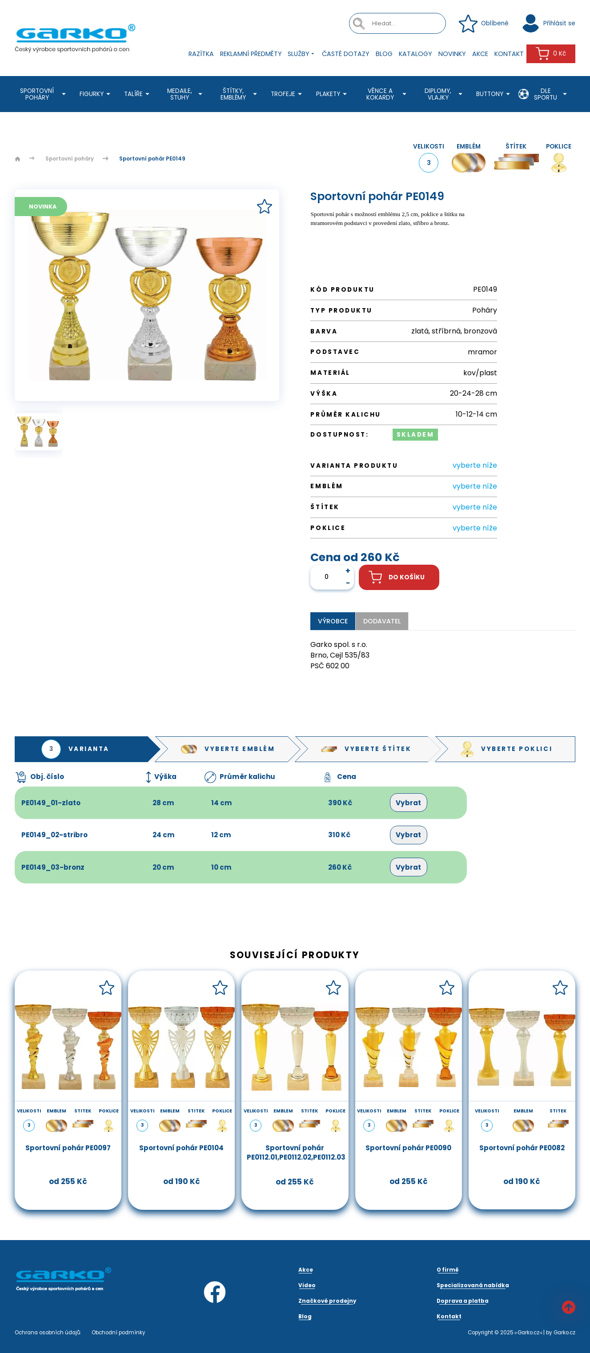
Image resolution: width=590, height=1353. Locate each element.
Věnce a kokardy (387, 94)
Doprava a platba (463, 1301)
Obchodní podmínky (118, 1332)
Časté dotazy (345, 53)
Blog (384, 53)
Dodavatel (382, 621)
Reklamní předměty (251, 53)
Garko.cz (564, 1332)
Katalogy (415, 53)
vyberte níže (475, 465)
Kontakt (509, 53)
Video (307, 1285)
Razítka (201, 53)
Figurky (96, 94)
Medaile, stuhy (186, 94)
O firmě (448, 1269)
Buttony (494, 94)
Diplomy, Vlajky (445, 94)
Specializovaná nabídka (473, 1285)
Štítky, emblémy (240, 94)
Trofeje (288, 94)
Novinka (42, 206)
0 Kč (551, 53)
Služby (302, 54)
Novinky (452, 53)
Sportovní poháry (44, 94)
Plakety (332, 94)
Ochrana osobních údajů (47, 1332)
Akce (480, 53)
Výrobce (333, 621)
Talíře (138, 94)
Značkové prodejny (327, 1301)
